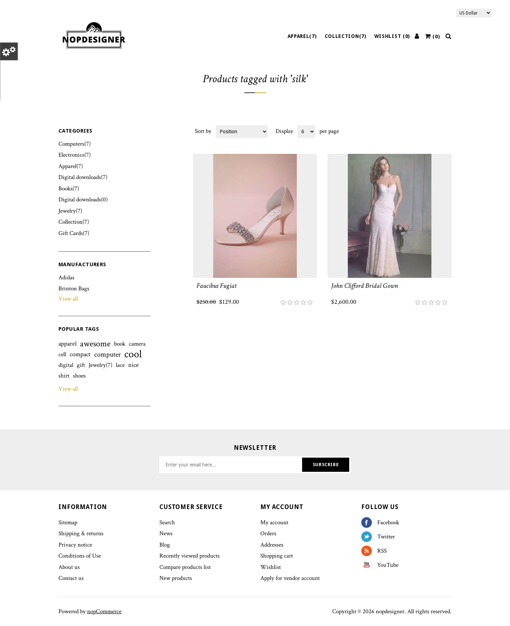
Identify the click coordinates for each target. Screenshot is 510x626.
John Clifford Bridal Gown (364, 285)
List (445, 130)
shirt (63, 376)
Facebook (369, 522)
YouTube (369, 565)
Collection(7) (346, 36)
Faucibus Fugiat (217, 285)
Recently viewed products (189, 556)
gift (81, 365)
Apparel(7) (302, 36)
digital (65, 365)
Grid (433, 130)
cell (62, 354)
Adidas (66, 277)
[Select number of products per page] (306, 131)
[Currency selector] (474, 13)
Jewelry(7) (70, 211)
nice (133, 365)
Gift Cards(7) (73, 233)
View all (68, 299)
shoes (79, 376)
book (119, 344)
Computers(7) (74, 144)
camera (137, 344)
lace (120, 365)
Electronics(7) (74, 155)
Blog (164, 545)
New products (175, 578)
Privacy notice (75, 545)
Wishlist (270, 567)
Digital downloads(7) (82, 177)
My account (274, 522)
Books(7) (68, 188)
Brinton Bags (73, 288)
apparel (67, 344)
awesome (95, 344)
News (165, 533)
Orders (268, 533)
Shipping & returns (80, 533)
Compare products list (185, 567)
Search (167, 522)
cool (133, 354)
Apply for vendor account (290, 578)
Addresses (271, 545)
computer (107, 354)
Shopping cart (276, 556)
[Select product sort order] (242, 131)
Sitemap (67, 522)
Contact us (71, 578)
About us (69, 567)
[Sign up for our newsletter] (231, 465)
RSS (369, 551)
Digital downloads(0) (83, 199)
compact (80, 354)
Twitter (369, 536)
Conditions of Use (79, 556)
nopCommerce (104, 611)
